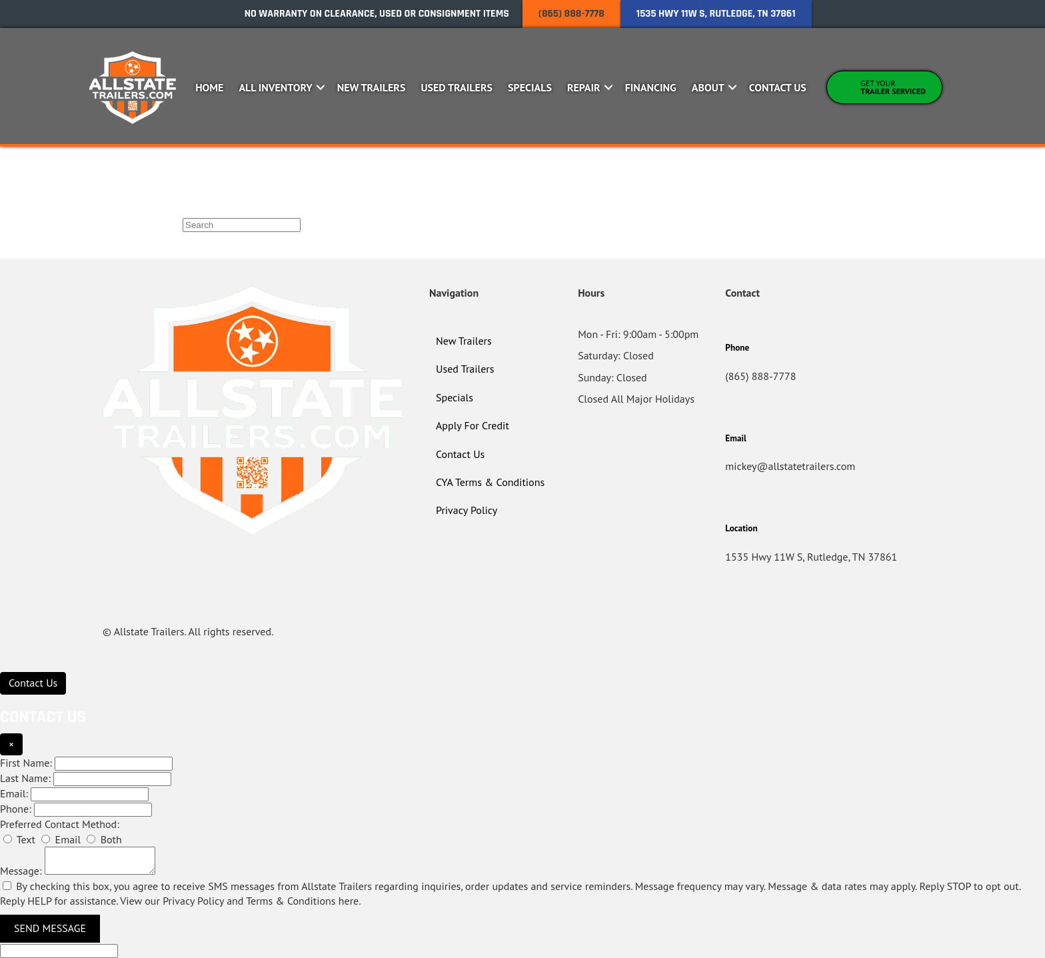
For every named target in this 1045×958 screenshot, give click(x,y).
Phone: (15, 808)
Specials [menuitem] (530, 87)
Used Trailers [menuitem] (457, 87)
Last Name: (25, 778)
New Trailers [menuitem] (371, 87)
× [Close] (11, 744)
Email (61, 839)
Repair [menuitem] (583, 87)
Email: (14, 793)
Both (104, 839)
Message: (20, 870)
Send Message (50, 928)
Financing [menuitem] (650, 87)
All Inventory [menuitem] (275, 87)
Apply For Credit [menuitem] (472, 425)
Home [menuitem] (209, 87)
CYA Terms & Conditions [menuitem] (490, 482)
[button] (321, 87)
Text (19, 839)
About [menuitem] (708, 87)
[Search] (242, 225)
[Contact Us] (33, 683)
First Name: (26, 762)
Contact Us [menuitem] (777, 87)
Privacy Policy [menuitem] (466, 510)
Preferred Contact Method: (59, 824)
